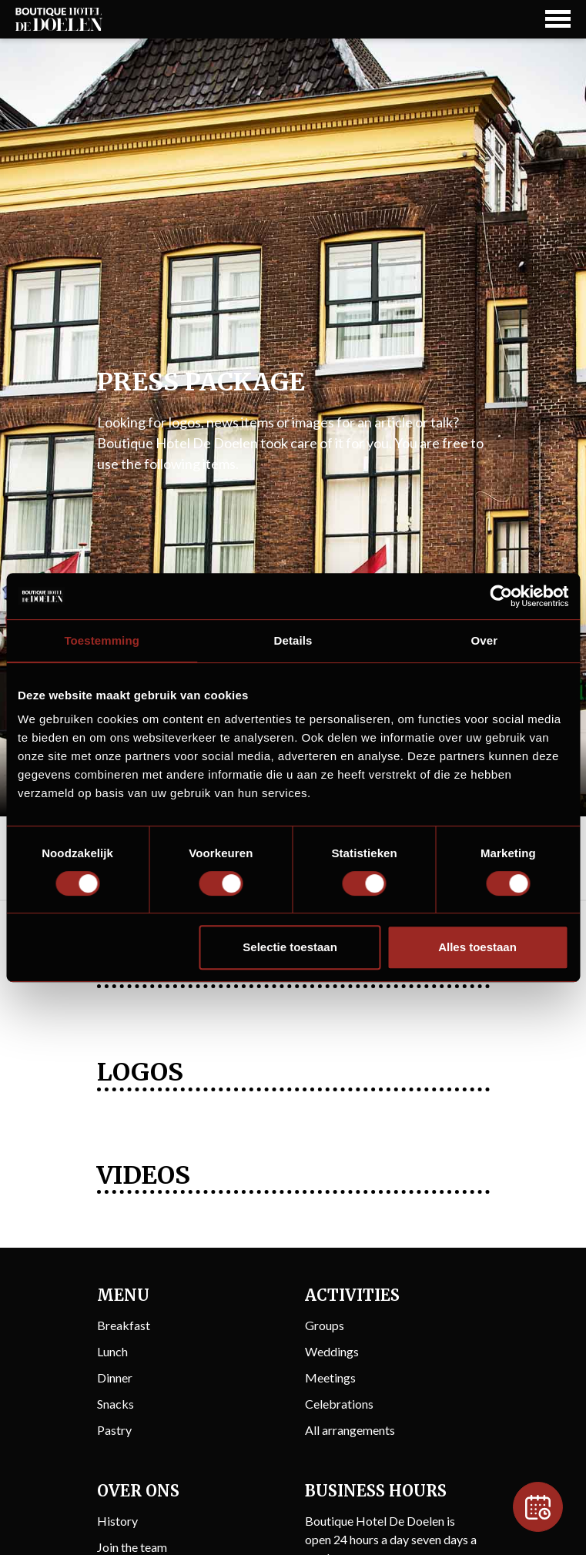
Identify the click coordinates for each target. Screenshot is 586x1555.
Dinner (114, 1377)
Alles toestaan (477, 946)
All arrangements (350, 1430)
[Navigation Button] (558, 19)
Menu (123, 1295)
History (117, 1520)
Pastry (114, 1430)
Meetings (330, 1377)
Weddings (332, 1351)
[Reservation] (538, 1507)
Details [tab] (293, 640)
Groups (324, 1325)
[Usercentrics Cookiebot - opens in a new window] (501, 596)
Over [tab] (484, 640)
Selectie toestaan (290, 946)
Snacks (115, 1403)
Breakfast (123, 1325)
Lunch (112, 1351)
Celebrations (339, 1403)
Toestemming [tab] (101, 640)
